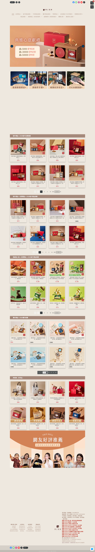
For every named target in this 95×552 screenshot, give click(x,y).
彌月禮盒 (15, 317)
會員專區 (30, 524)
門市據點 (14, 527)
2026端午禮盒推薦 (32, 196)
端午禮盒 (15, 136)
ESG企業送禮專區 (14, 529)
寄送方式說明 (38, 527)
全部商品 (22, 524)
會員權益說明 (30, 527)
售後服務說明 (38, 529)
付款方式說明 (38, 526)
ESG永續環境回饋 (30, 530)
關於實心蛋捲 (14, 524)
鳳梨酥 (77, 541)
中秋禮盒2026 (22, 529)
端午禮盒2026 (22, 527)
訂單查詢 (30, 526)
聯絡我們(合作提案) (14, 530)
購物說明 (38, 524)
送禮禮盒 (22, 196)
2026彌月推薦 (24, 317)
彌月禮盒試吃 (22, 526)
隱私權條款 (30, 529)
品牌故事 (14, 526)
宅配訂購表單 (38, 530)
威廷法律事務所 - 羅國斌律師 (69, 542)
